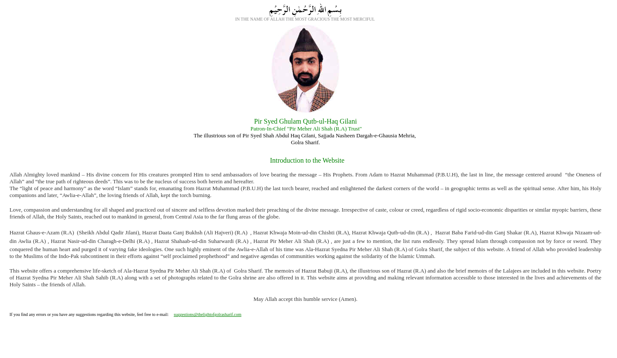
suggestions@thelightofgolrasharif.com (208, 314)
